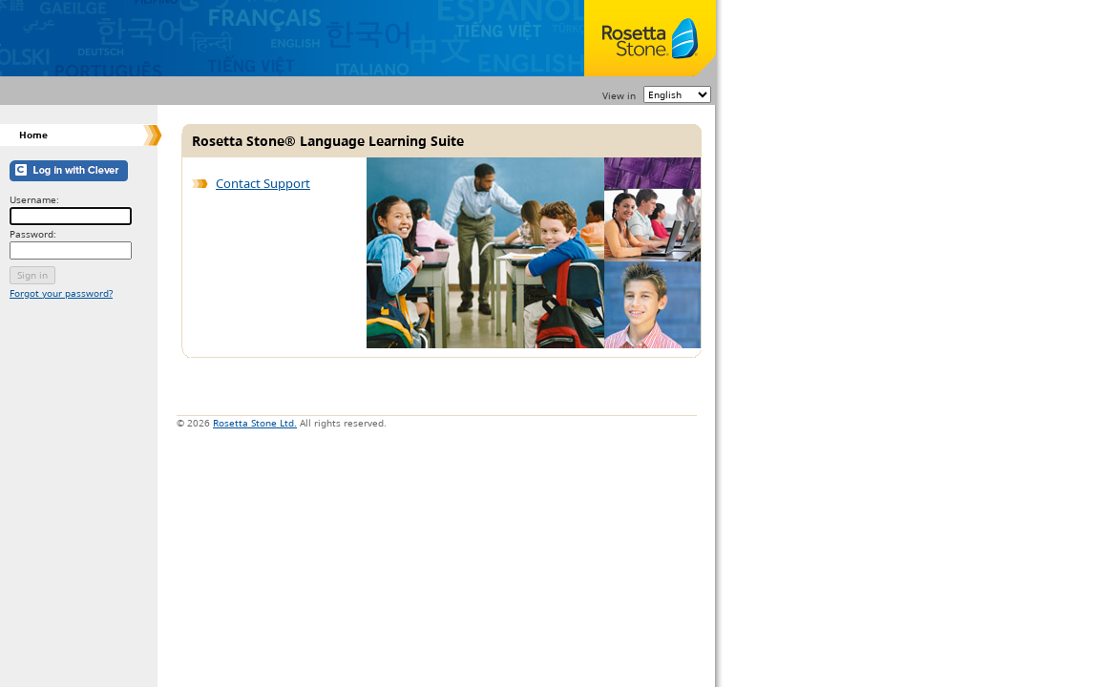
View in (619, 95)
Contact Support (263, 184)
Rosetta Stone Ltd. (255, 422)
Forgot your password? (61, 293)
